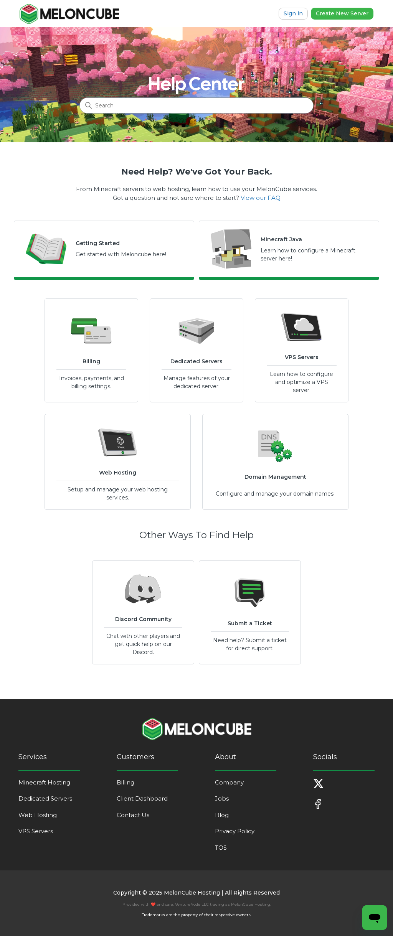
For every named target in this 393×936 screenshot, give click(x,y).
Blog (222, 815)
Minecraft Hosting (44, 782)
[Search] (196, 105)
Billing (125, 782)
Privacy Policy (234, 831)
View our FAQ (261, 197)
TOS (221, 847)
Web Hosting (37, 815)
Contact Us (133, 815)
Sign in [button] (293, 13)
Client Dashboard (142, 798)
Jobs (222, 798)
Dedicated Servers (45, 798)
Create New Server (342, 13)
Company (229, 782)
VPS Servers (35, 831)
